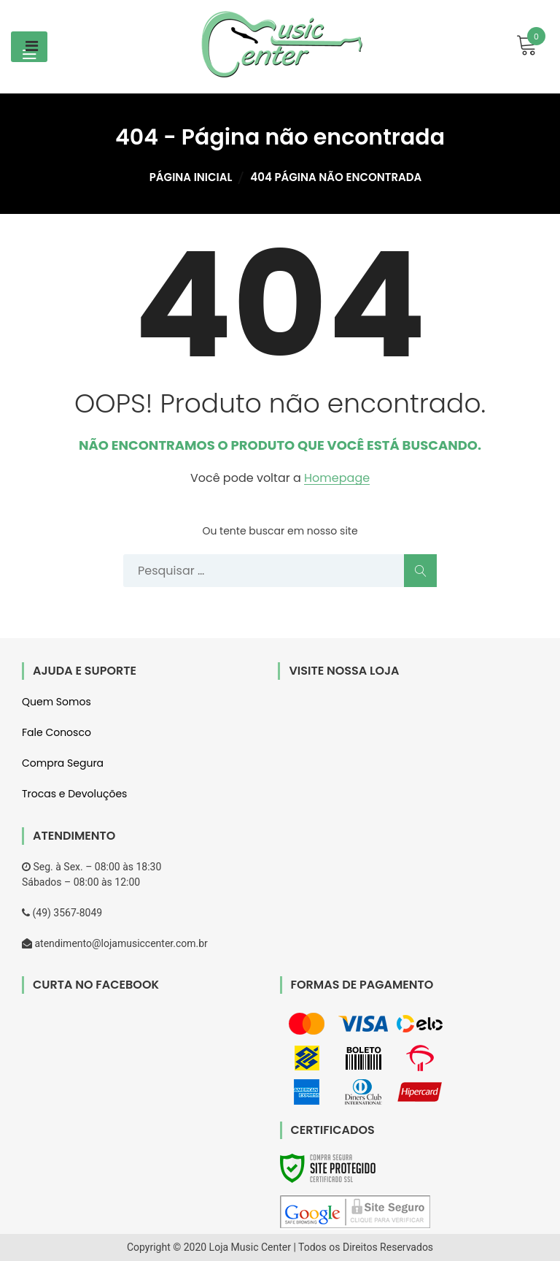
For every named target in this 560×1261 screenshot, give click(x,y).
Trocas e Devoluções (74, 793)
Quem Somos (56, 701)
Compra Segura (63, 763)
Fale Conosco (56, 732)
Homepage (337, 478)
